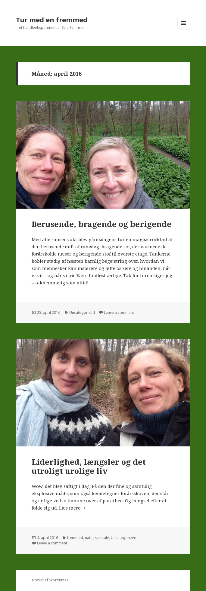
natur (89, 537)
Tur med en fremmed (51, 19)
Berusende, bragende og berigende (101, 224)
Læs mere (72, 508)
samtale (102, 537)
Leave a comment (119, 312)
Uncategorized (82, 312)
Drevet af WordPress (50, 580)
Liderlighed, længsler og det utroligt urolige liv (89, 466)
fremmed (75, 537)
